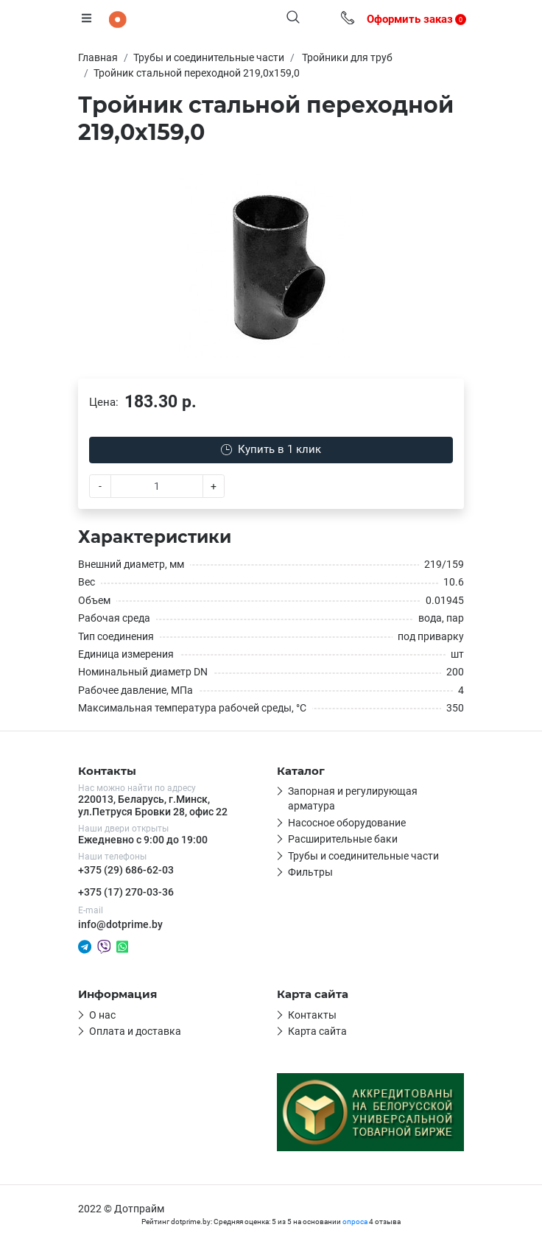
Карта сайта (317, 1031)
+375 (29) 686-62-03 (126, 870)
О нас (102, 1015)
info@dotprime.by (120, 924)
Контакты (312, 1015)
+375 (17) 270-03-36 (126, 892)
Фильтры (310, 872)
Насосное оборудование (347, 823)
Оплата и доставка (135, 1031)
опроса (354, 1221)
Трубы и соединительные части (363, 856)
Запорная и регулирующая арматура (353, 798)
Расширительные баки (343, 839)
